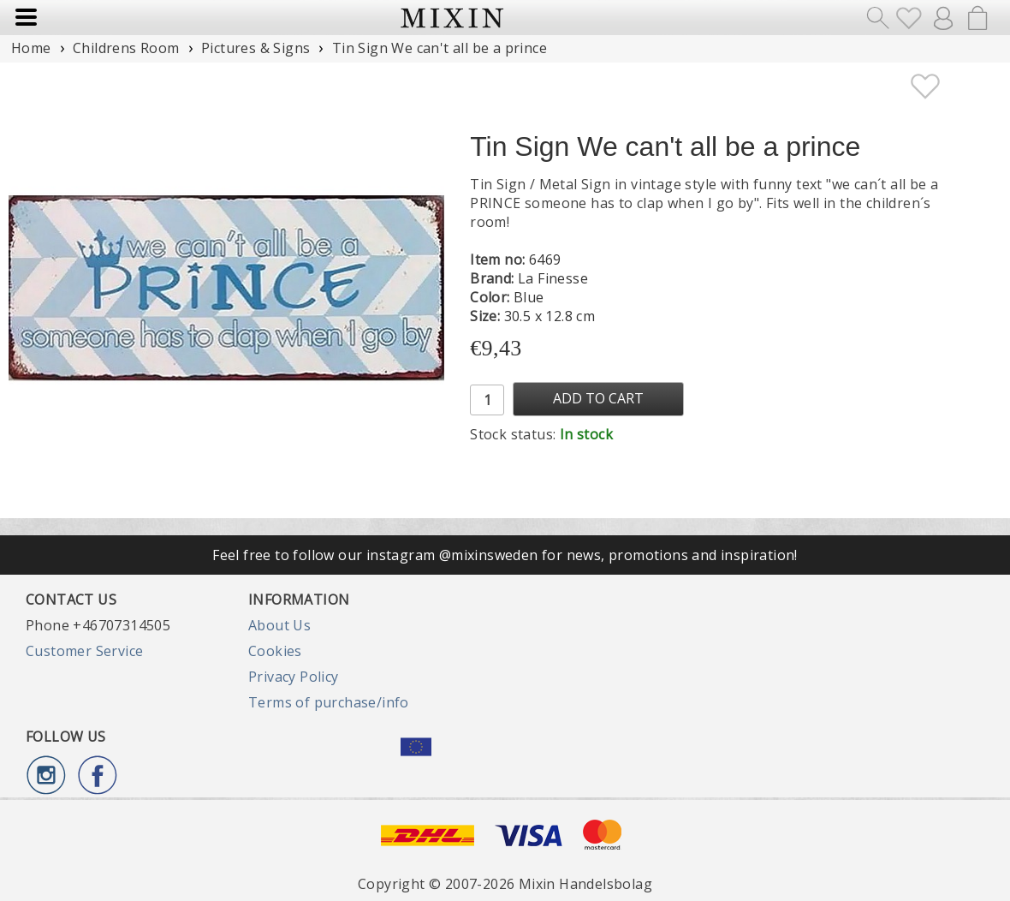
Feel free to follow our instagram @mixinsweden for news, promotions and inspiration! (505, 555)
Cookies (275, 650)
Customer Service (84, 650)
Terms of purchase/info (328, 702)
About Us (279, 625)
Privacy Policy (293, 676)
